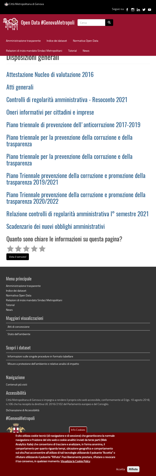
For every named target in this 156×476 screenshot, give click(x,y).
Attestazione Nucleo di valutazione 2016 (50, 75)
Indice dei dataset (57, 40)
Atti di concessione (18, 326)
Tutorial (72, 50)
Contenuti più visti (16, 384)
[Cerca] (109, 22)
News (86, 50)
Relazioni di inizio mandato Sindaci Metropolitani (34, 50)
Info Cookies (78, 432)
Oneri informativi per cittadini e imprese (50, 113)
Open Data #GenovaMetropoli (48, 23)
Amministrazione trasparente (23, 40)
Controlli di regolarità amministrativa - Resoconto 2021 (67, 100)
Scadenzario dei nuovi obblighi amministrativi (55, 227)
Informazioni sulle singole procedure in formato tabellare (40, 356)
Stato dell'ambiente (19, 334)
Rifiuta (133, 472)
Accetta (120, 472)
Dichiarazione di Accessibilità (22, 410)
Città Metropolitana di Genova (24, 4)
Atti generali (19, 88)
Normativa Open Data (85, 40)
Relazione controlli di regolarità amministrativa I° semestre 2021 (77, 214)
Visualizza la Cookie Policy (75, 464)
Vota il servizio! (17, 257)
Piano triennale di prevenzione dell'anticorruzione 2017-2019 (73, 125)
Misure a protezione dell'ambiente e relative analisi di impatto (43, 364)
